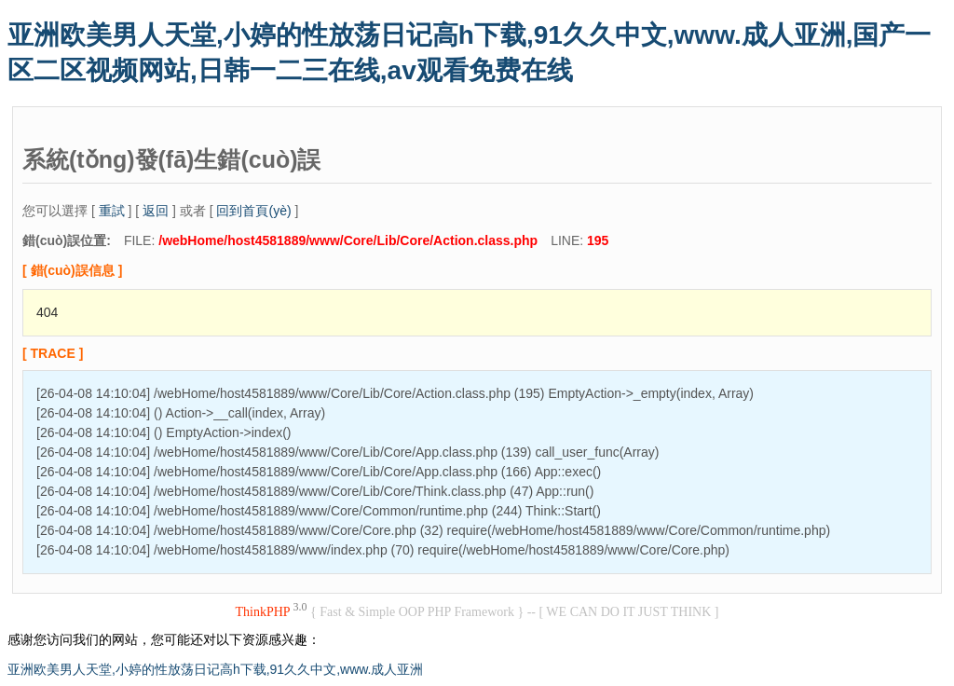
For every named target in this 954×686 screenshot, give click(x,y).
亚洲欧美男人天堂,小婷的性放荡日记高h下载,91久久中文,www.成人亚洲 (215, 669)
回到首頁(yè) (253, 210)
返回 (156, 210)
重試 (112, 210)
